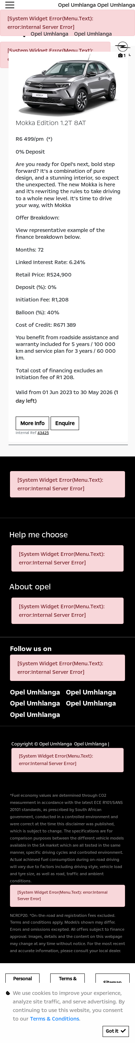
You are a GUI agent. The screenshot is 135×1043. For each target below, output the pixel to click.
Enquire (64, 423)
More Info (32, 423)
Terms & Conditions (54, 1018)
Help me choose (38, 535)
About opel (30, 587)
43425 (43, 432)
